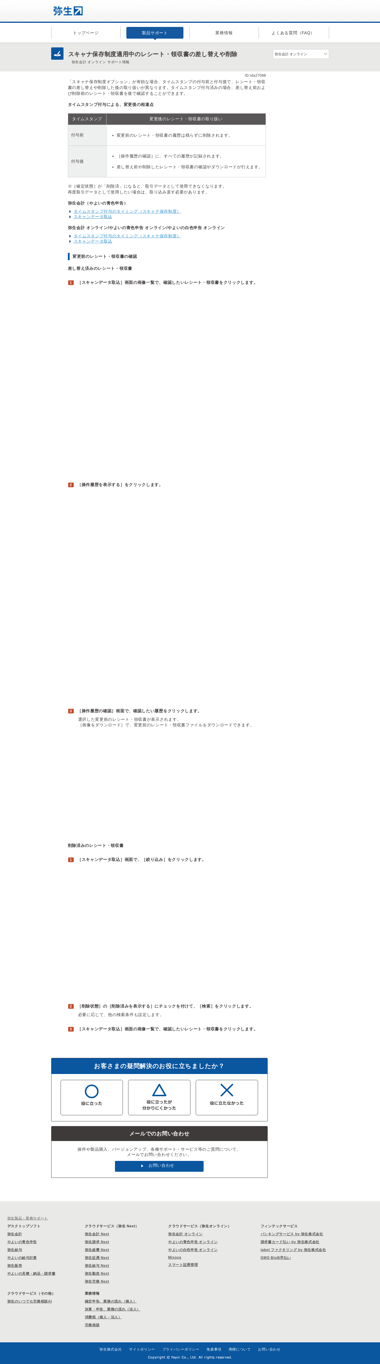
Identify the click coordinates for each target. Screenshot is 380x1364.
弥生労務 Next (97, 1281)
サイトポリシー (142, 1349)
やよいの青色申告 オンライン (193, 1242)
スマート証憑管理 (183, 1265)
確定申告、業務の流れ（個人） (111, 1301)
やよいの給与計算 (22, 1258)
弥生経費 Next (97, 1250)
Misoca (174, 1257)
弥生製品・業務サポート (27, 1218)
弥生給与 (14, 1250)
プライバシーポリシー (181, 1349)
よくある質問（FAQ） (293, 32)
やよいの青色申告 (22, 1242)
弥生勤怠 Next (97, 1274)
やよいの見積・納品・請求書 (31, 1274)
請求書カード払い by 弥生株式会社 (290, 1242)
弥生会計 (14, 1234)
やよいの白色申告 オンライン (193, 1250)
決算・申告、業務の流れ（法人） (113, 1309)
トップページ (86, 32)
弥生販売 (14, 1266)
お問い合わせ (161, 1165)
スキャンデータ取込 (93, 216)
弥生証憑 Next (97, 1258)
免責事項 (214, 1349)
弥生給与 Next (97, 1266)
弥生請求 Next (97, 1242)
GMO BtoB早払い (276, 1258)
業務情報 (224, 32)
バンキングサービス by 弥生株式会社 (292, 1234)
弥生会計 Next (97, 1234)
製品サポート (155, 32)
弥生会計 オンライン (185, 1234)
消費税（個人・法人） (103, 1317)
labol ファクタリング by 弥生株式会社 (293, 1250)
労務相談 (92, 1325)
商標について (240, 1349)
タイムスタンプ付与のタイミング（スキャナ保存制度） (127, 211)
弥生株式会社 (110, 1349)
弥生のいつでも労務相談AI (29, 1301)
